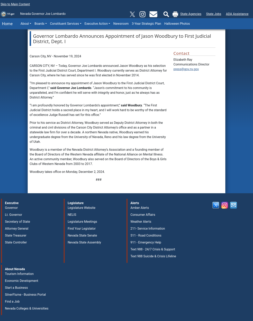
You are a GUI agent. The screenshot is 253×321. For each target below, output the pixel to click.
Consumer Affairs (142, 215)
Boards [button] (39, 24)
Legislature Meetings (82, 221)
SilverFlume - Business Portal (25, 294)
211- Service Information (147, 228)
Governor (11, 208)
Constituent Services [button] (64, 24)
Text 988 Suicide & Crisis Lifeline (153, 256)
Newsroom (121, 24)
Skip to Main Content (15, 4)
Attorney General (16, 228)
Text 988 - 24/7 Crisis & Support (152, 249)
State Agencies (190, 14)
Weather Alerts (140, 221)
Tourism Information (19, 274)
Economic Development (21, 281)
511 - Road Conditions (145, 235)
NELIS (72, 215)
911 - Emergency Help (145, 242)
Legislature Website (81, 208)
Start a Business (16, 288)
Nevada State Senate (82, 235)
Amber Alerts (139, 208)
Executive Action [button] (96, 24)
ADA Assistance (237, 14)
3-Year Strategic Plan (146, 24)
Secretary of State (17, 221)
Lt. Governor (13, 215)
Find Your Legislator (81, 228)
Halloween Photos (177, 24)
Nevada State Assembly (84, 242)
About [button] (25, 24)
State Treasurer (15, 235)
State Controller (16, 242)
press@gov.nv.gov (186, 69)
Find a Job (12, 301)
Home (6, 23)
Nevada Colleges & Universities (26, 308)
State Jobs (213, 14)
